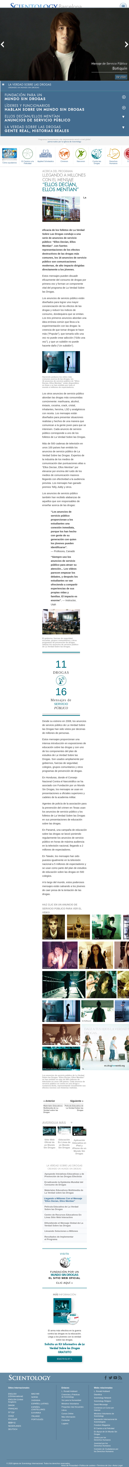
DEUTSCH (12, 1429)
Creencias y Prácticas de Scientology (71, 1395)
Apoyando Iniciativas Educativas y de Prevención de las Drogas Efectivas (64, 1175)
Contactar (66, 1420)
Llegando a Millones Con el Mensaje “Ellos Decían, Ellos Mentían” (63, 1199)
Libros (64, 1410)
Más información (68, 1417)
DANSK (11, 1405)
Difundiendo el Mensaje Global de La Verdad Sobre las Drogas (63, 1224)
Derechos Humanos (113, 155)
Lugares (65, 1424)
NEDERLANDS (14, 1426)
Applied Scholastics (45, 154)
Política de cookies (87, 1465)
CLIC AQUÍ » (64, 1282)
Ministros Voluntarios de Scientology (104, 1415)
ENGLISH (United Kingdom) (15, 1400)
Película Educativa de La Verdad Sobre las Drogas (61, 1208)
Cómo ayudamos (9, 163)
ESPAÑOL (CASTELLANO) (38, 1408)
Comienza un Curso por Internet (104, 1409)
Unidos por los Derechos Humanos (102, 1438)
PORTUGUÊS (37, 1419)
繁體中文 (12, 1423)
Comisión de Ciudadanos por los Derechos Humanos (106, 1450)
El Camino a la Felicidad (27, 155)
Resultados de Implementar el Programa (58, 1238)
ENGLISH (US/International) (15, 1395)
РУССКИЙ (12, 1419)
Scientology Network (102, 1398)
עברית (11, 1412)
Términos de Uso (104, 1465)
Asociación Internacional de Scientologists (105, 1420)
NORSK (34, 1397)
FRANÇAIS (13, 1409)
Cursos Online (67, 1414)
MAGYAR (35, 1394)
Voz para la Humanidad (71, 1400)
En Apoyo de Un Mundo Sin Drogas (105, 1433)
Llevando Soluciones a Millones (61, 1231)
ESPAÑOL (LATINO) (39, 1404)
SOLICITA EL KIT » (64, 1359)
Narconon (81, 154)
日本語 (11, 1416)
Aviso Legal (118, 1465)
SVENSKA (35, 1400)
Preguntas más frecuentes (72, 1407)
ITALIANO (35, 1416)
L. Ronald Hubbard (69, 1391)
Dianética (98, 1394)
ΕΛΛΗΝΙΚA (36, 1413)
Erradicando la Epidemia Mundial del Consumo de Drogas (63, 1183)
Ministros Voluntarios (70, 1404)
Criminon (64, 154)
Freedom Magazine (102, 1425)
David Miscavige (101, 1404)
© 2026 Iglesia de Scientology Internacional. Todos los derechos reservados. (38, 1463)
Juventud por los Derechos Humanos (102, 1444)
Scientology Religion (102, 1401)
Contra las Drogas (96, 155)
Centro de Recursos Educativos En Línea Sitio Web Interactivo (62, 1216)
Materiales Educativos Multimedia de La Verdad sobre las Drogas (63, 1191)
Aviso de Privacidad (69, 1465)
